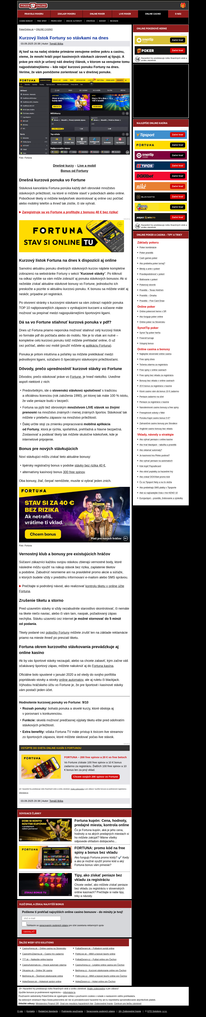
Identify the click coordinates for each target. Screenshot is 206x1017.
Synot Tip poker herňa (149, 333)
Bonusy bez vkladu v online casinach (156, 380)
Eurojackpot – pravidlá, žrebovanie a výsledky (161, 498)
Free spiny (42, 21)
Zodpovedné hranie (103, 1003)
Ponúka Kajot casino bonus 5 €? (154, 418)
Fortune (75, 377)
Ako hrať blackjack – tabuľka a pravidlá (157, 445)
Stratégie (90, 21)
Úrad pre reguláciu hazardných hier (76, 1003)
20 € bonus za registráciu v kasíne (155, 386)
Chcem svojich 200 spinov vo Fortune (95, 776)
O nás (20, 1011)
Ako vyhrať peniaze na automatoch (156, 461)
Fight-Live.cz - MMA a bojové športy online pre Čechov (101, 976)
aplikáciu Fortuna (98, 345)
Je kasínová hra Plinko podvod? (154, 455)
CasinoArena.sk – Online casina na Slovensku (44, 948)
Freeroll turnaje (146, 338)
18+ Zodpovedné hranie (129, 1011)
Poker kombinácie (147, 247)
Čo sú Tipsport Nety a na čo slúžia (155, 482)
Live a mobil (86, 165)
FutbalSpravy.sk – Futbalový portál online (94, 948)
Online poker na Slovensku (152, 322)
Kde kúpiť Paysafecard (150, 466)
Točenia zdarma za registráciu (153, 364)
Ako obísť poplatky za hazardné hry (156, 471)
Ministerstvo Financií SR (47, 1003)
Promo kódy (56, 21)
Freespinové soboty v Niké (152, 413)
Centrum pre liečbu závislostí (127, 1003)
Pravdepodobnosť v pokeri (152, 274)
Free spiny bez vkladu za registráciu (156, 375)
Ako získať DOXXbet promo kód (154, 477)
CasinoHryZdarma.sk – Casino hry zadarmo (43, 954)
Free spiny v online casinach (152, 370)
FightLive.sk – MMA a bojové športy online (95, 954)
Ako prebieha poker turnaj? (152, 263)
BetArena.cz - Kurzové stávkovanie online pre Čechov (100, 970)
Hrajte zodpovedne (77, 789)
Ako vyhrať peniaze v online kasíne (156, 439)
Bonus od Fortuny (74, 171)
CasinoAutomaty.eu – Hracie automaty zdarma (44, 965)
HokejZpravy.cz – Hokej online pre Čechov (95, 981)
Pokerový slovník (147, 285)
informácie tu (23, 793)
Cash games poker (148, 258)
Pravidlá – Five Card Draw (151, 301)
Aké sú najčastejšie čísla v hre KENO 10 (158, 493)
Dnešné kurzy (63, 165)
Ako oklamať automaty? (150, 450)
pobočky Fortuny (57, 632)
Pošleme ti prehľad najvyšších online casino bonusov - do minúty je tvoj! (72, 912)
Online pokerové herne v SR (152, 311)
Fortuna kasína (102, 666)
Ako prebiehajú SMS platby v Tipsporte (157, 487)
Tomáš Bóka (56, 43)
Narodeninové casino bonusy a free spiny (159, 407)
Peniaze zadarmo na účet (151, 396)
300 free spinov (74, 472)
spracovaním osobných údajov (53, 925)
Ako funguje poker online (151, 316)
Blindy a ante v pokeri (149, 269)
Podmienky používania (72, 1011)
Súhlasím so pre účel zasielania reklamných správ (65, 925)
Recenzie (114, 21)
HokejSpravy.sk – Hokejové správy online (41, 981)
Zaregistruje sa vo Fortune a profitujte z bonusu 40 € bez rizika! (70, 212)
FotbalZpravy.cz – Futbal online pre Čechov (95, 959)
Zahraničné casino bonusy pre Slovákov (158, 423)
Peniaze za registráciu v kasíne (154, 402)
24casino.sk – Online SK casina (37, 970)
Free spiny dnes (147, 359)
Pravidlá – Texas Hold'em (151, 290)
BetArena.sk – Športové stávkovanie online (42, 976)
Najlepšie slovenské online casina (155, 354)
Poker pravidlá (146, 253)
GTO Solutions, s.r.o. (157, 1011)
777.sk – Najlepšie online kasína (37, 959)
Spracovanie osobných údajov (100, 1011)
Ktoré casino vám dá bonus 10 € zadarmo (159, 391)
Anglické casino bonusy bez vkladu (156, 429)
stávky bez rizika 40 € (90, 465)
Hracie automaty (74, 21)
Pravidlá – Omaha (148, 295)
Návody (102, 21)
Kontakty (31, 1011)
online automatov (71, 680)
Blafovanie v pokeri (148, 279)
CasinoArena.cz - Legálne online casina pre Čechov (99, 965)
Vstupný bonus (146, 343)
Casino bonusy (26, 21)
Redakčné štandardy (48, 1011)
